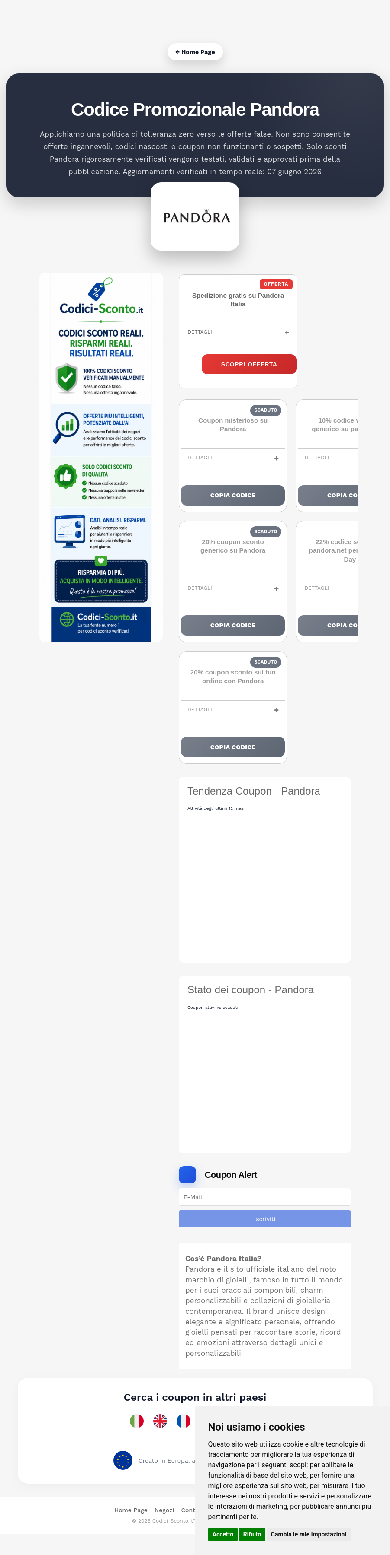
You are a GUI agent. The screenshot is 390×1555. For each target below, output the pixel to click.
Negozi (164, 1531)
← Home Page (195, 51)
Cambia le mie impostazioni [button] (308, 1534)
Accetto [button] (223, 1534)
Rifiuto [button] (252, 1534)
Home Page (131, 1531)
